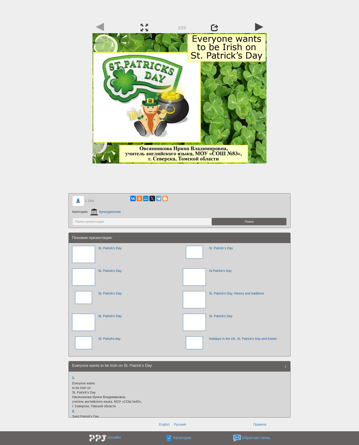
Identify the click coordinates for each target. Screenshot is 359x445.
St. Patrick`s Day (221, 248)
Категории (182, 438)
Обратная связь (256, 438)
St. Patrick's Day (110, 293)
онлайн (114, 437)
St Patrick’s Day (220, 271)
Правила (259, 424)
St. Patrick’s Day (110, 248)
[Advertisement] (179, 10)
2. (73, 411)
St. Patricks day (109, 338)
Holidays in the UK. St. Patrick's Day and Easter (243, 338)
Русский (180, 424)
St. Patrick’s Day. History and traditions (236, 293)
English (164, 424)
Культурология (105, 212)
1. (73, 378)
